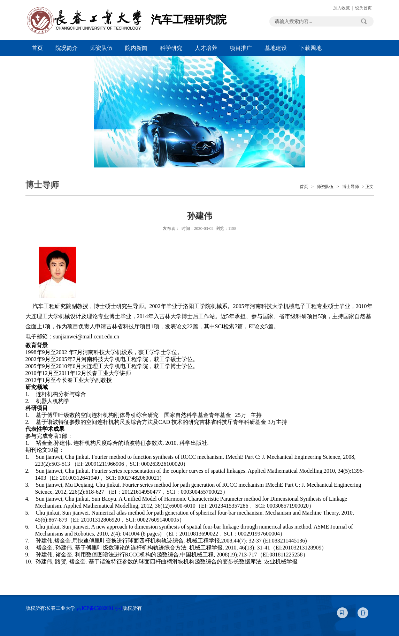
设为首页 (363, 8)
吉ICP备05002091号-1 (99, 608)
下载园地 (310, 48)
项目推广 (241, 48)
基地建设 (275, 48)
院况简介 (66, 48)
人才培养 (206, 48)
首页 (37, 48)
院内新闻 (136, 48)
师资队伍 (101, 48)
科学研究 (171, 48)
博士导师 (350, 186)
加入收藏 (341, 8)
